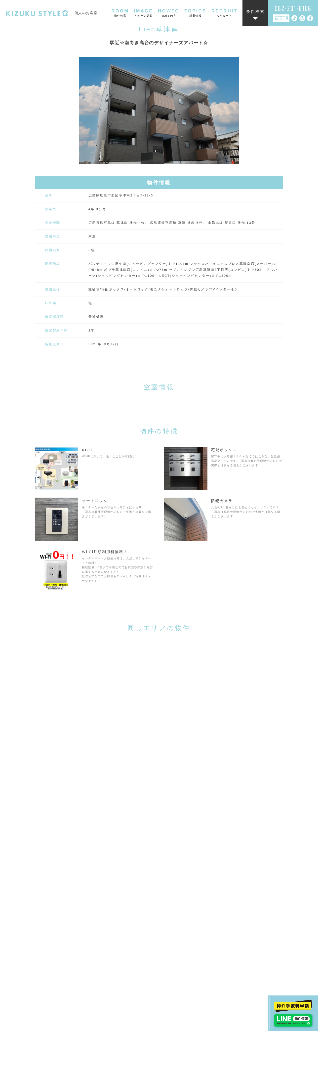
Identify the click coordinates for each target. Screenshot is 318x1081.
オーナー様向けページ (281, 18)
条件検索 (255, 11)
